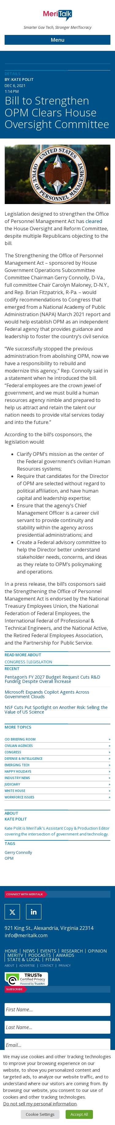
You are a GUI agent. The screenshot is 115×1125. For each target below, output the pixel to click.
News (29, 951)
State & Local (23, 959)
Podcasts (39, 955)
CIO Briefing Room (20, 739)
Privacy (65, 966)
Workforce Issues (19, 797)
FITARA (52, 959)
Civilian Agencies (19, 746)
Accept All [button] (79, 1114)
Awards (65, 955)
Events (48, 951)
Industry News (17, 778)
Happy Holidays (18, 771)
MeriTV (15, 955)
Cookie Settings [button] (40, 1114)
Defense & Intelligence (23, 758)
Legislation (40, 662)
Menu (57, 39)
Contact (46, 966)
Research (72, 951)
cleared (94, 221)
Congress (15, 662)
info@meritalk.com (26, 935)
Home (11, 951)
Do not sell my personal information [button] (40, 1103)
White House (15, 791)
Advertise (27, 966)
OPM (9, 858)
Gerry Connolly (18, 852)
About (9, 966)
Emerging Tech (17, 765)
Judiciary (12, 784)
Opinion (97, 951)
